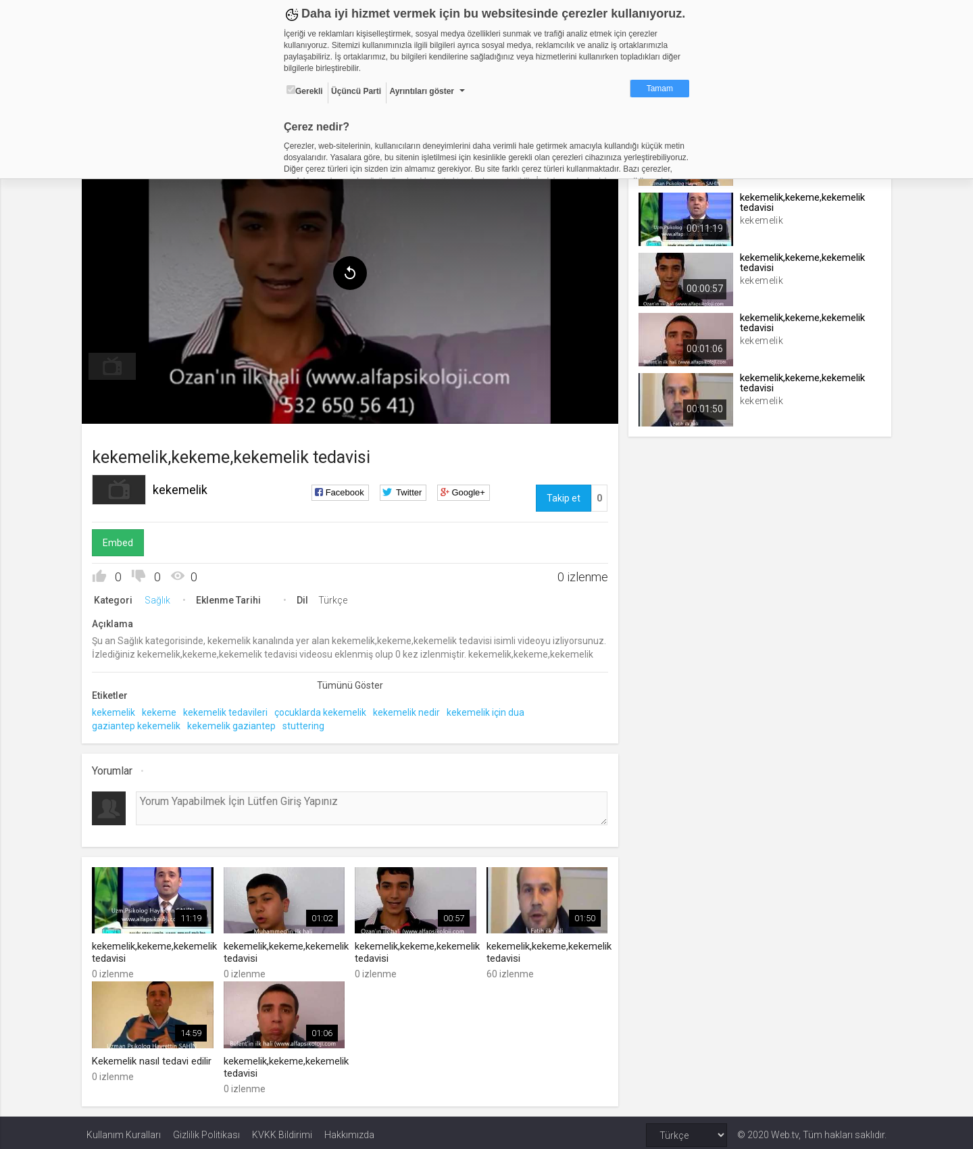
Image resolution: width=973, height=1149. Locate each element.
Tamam (660, 88)
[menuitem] (117, 363)
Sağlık (162, 597)
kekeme (164, 709)
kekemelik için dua (490, 709)
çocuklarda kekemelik (325, 709)
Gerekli (304, 90)
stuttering (308, 722)
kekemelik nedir (411, 709)
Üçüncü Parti (356, 91)
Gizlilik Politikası (206, 1130)
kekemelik (184, 487)
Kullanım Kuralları (123, 1130)
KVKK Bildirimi (282, 1130)
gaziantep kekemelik (141, 722)
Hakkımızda (349, 1130)
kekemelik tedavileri (230, 709)
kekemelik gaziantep (236, 722)
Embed (122, 540)
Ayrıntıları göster (421, 91)
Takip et (562, 495)
